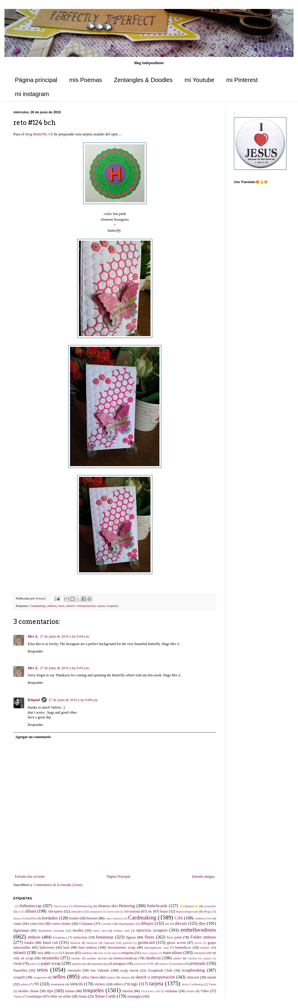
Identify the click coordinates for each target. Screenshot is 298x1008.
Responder (35, 651)
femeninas (105, 937)
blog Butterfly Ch (38, 134)
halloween (47, 947)
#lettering (127, 905)
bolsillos (31, 918)
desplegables (127, 923)
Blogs (207, 911)
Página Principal (118, 876)
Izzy (40, 953)
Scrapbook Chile (160, 970)
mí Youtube (199, 80)
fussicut (75, 942)
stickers (99, 984)
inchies (204, 947)
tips (50, 990)
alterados (77, 911)
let (53, 953)
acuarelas (210, 906)
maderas (87, 953)
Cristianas (86, 924)
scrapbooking (193, 970)
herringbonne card (156, 947)
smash (211, 977)
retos (61, 605)
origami (207, 958)
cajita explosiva (114, 918)
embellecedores (198, 930)
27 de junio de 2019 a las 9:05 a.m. (64, 668)
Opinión (192, 958)
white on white (60, 996)
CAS (179, 918)
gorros (198, 942)
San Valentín (99, 970)
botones (91, 918)
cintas (17, 924)
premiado (198, 963)
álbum (30, 911)
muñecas (153, 958)
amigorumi (96, 911)
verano (190, 991)
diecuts (181, 923)
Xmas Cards (105, 996)
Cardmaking (37, 605)
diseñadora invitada (51, 930)
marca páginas (150, 953)
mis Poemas (85, 80)
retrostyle (74, 970)
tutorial (127, 991)
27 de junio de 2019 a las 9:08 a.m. (73, 700)
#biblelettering (83, 906)
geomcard (146, 942)
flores (149, 937)
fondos (29, 943)
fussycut (92, 942)
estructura (80, 937)
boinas (17, 918)
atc (150, 911)
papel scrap (50, 963)
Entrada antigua (203, 876)
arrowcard (113, 911)
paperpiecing (99, 963)
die (167, 923)
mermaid (199, 953)
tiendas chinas (28, 991)
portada (177, 963)
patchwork (140, 963)
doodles (78, 930)
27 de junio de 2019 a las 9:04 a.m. (64, 636)
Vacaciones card (150, 991)
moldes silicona (97, 958)
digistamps (21, 930)
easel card (99, 930)
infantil (19, 952)
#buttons (104, 906)
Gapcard (109, 942)
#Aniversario (60, 906)
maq (114, 953)
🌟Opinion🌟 (188, 906)
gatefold (127, 942)
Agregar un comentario (33, 737)
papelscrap (79, 963)
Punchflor (20, 970)
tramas (69, 991)
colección (37, 924)
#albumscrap (31, 905)
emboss (52, 605)
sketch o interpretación (80, 605)
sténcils (76, 983)
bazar (164, 911)
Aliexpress (55, 911)
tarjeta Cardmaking (193, 984)
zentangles (134, 996)
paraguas (119, 963)
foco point (174, 937)
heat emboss (88, 947)
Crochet (106, 923)
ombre (177, 958)
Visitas (17, 996)
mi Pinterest (242, 80)
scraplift (19, 977)
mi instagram (32, 94)
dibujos (147, 923)
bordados (50, 918)
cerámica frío (202, 918)
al (19, 911)
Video (205, 991)
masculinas (172, 952)
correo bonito (61, 924)
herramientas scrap (121, 947)
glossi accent (176, 943)
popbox (163, 963)
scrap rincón (129, 970)
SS (36, 983)
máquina (128, 953)
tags (134, 983)
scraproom (40, 977)
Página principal (36, 80)
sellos (59, 976)
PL (152, 963)
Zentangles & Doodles (143, 80)
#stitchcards (157, 905)
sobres (24, 984)
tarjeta (101, 605)
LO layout (66, 953)
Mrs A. (33, 636)
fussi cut (50, 942)
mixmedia (50, 958)
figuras (131, 937)
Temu (212, 984)
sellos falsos (90, 977)
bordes (74, 918)
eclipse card (122, 930)
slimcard (193, 977)
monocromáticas (125, 958)
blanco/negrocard (187, 911)
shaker (111, 977)
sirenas (125, 977)
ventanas (171, 991)
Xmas (83, 996)
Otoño (17, 963)
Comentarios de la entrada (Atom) (58, 885)
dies (202, 923)
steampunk (58, 984)
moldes (75, 958)
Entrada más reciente (30, 876)
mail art (102, 953)
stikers (118, 984)
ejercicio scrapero (151, 930)
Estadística (60, 937)
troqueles (113, 605)
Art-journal (132, 911)
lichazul (34, 700)
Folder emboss (203, 937)
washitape (34, 996)
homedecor (183, 947)
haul (66, 947)
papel (33, 963)
